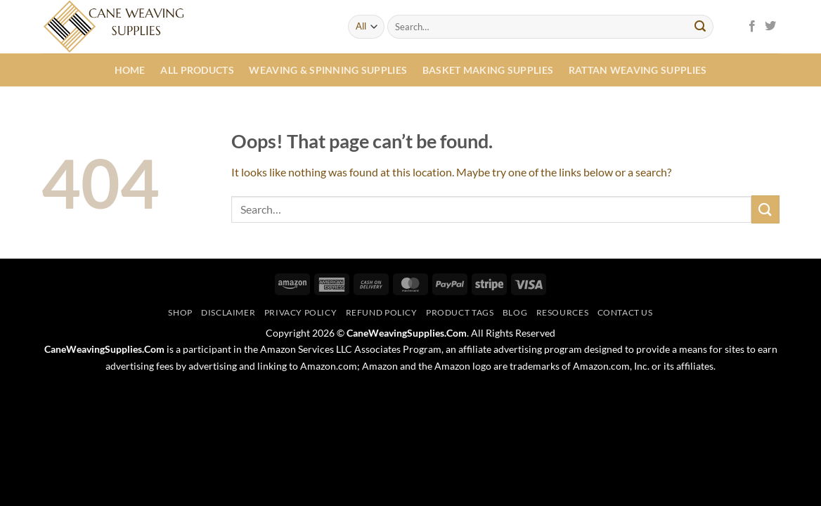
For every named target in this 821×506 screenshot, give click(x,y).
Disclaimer (228, 312)
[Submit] (700, 27)
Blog (515, 312)
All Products (196, 70)
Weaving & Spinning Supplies (328, 70)
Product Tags (459, 312)
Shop (180, 312)
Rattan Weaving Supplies (638, 70)
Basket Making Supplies (487, 70)
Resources (562, 312)
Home (130, 70)
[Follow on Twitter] (770, 26)
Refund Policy (382, 312)
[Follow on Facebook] (752, 26)
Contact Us (625, 312)
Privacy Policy (300, 312)
